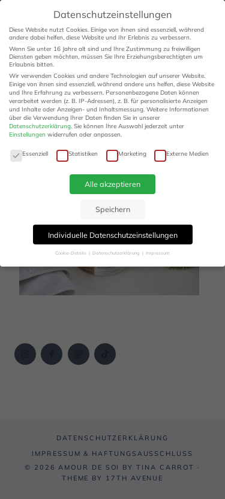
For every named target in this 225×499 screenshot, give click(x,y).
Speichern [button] (112, 209)
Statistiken (77, 154)
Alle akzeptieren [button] (112, 184)
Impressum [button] (158, 253)
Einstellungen (27, 134)
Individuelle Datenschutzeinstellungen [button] (113, 235)
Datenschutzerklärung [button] (116, 253)
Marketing (126, 154)
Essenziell (29, 154)
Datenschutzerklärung (40, 126)
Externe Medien (181, 154)
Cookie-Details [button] (71, 253)
